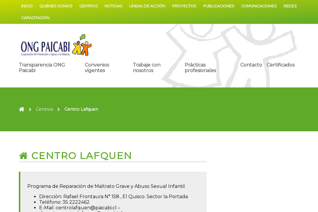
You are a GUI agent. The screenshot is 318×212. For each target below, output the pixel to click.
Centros (88, 6)
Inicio (27, 6)
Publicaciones (218, 6)
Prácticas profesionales (200, 67)
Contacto (251, 65)
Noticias (113, 6)
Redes (290, 6)
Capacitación (35, 18)
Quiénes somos (55, 6)
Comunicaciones (259, 6)
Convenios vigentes (97, 67)
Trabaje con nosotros (146, 67)
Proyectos (184, 6)
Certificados (280, 65)
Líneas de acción (147, 6)
